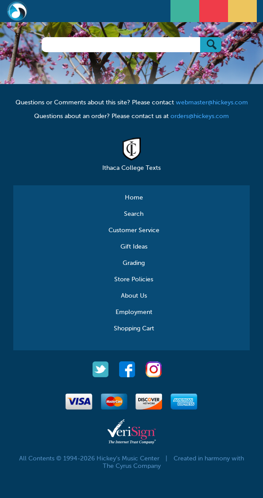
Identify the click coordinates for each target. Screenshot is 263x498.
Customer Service (133, 230)
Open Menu (186, 10)
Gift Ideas (133, 247)
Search (133, 214)
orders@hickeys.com (199, 116)
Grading (134, 263)
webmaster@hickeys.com (212, 103)
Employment (134, 312)
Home (134, 198)
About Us (134, 296)
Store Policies (133, 279)
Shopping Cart (134, 329)
